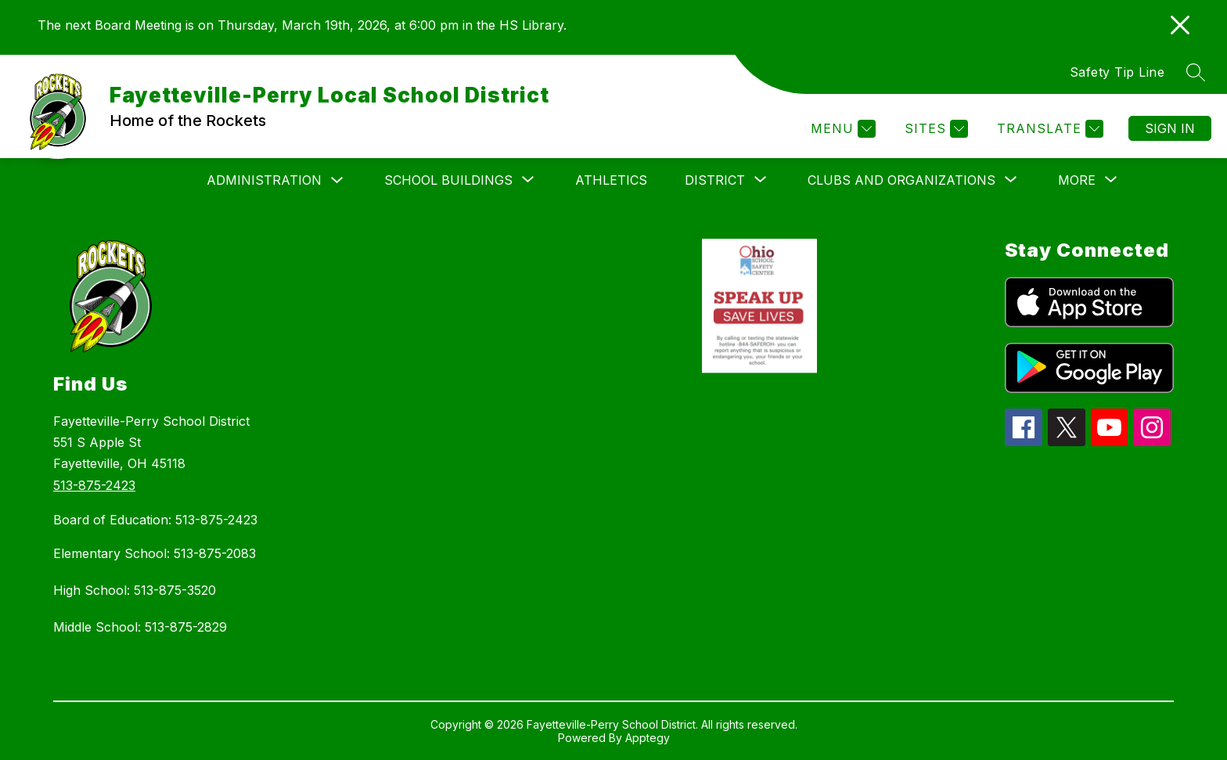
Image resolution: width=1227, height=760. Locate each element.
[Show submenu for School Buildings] (448, 180)
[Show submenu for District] (715, 180)
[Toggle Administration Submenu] (337, 180)
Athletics (611, 180)
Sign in (1170, 128)
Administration (264, 180)
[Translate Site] (1048, 129)
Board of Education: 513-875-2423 (155, 520)
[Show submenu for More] (1077, 180)
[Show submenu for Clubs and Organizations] (901, 180)
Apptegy (647, 737)
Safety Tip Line (1117, 72)
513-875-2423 (94, 485)
